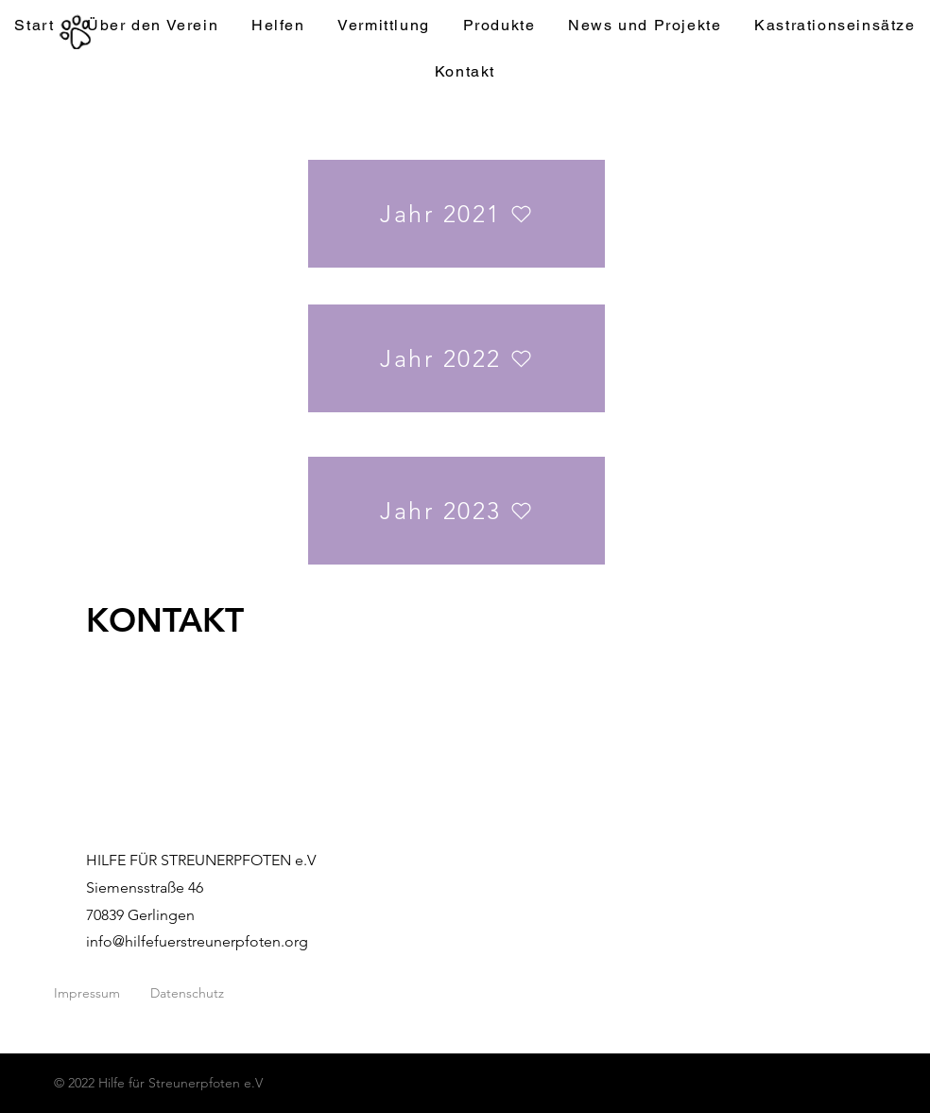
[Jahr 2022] (456, 358)
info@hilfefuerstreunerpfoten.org (197, 941)
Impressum (87, 992)
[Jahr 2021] (456, 214)
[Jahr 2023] (456, 511)
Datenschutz (187, 992)
